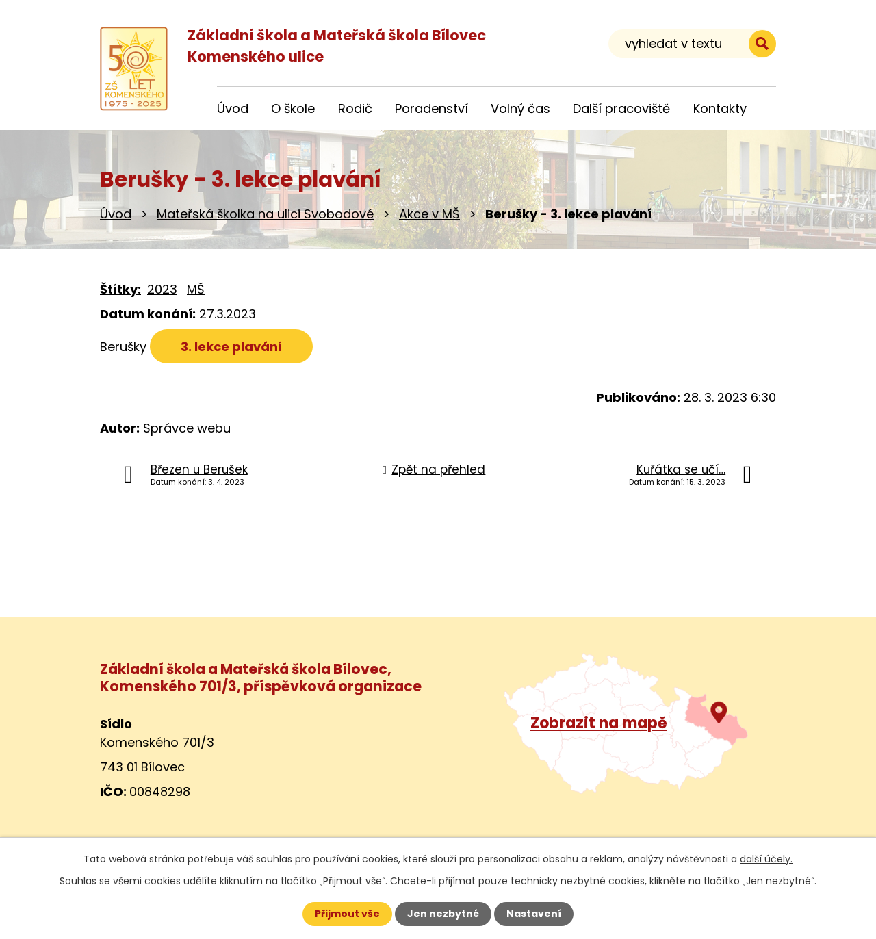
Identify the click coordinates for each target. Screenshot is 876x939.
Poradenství (431, 108)
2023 (162, 289)
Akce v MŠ (429, 213)
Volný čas (520, 108)
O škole (293, 108)
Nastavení (533, 914)
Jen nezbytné (443, 914)
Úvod (115, 213)
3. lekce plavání (231, 346)
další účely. (766, 859)
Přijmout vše (347, 914)
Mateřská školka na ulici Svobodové (265, 213)
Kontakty (720, 108)
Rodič (355, 108)
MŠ (196, 289)
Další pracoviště (621, 108)
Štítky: (120, 289)
